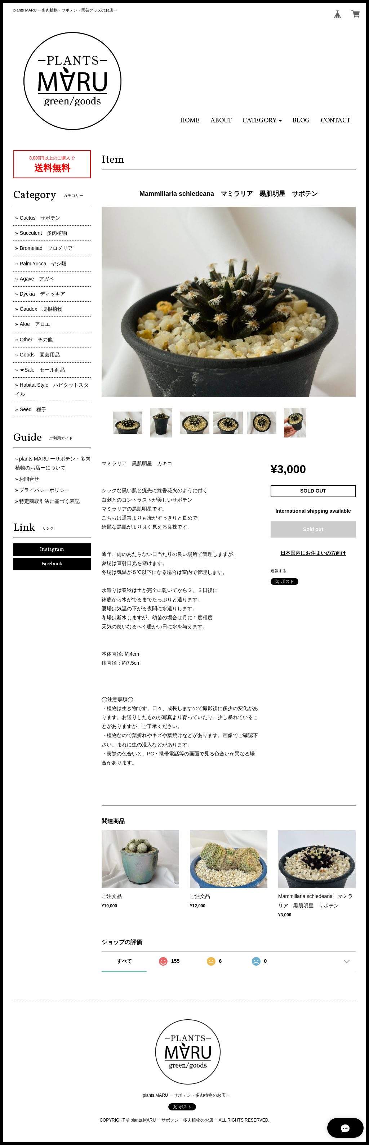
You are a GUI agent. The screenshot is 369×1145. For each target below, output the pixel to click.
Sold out (313, 529)
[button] (262, 121)
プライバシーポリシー (44, 490)
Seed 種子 (33, 409)
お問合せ (29, 479)
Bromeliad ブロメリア (46, 248)
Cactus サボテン (40, 218)
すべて (124, 961)
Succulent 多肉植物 (43, 233)
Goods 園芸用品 (40, 355)
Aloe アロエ (35, 324)
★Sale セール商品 (42, 370)
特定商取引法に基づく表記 (49, 501)
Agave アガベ (37, 279)
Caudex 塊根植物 (41, 309)
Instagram (52, 549)
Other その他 (36, 339)
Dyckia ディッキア (42, 294)
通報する (278, 571)
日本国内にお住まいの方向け (313, 553)
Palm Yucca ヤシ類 (43, 263)
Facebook (52, 564)
